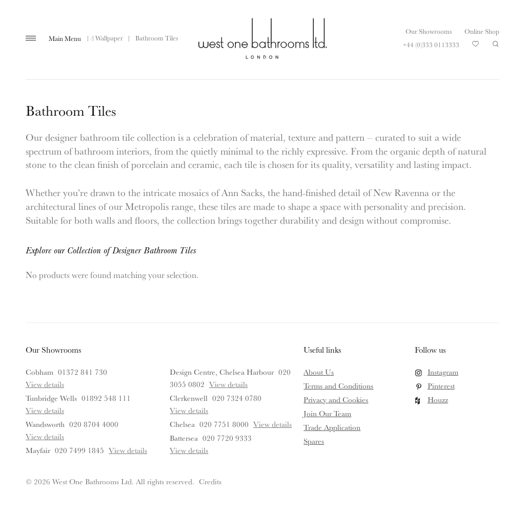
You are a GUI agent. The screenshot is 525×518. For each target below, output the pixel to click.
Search (495, 44)
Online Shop (482, 31)
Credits (210, 481)
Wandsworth (45, 424)
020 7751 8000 (224, 424)
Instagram (443, 371)
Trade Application (332, 427)
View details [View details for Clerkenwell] (189, 410)
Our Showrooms (429, 31)
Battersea (184, 438)
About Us (319, 371)
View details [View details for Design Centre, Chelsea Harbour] (228, 384)
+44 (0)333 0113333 (431, 44)
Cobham (39, 371)
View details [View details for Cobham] (45, 384)
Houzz (438, 399)
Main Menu (65, 38)
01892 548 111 (106, 398)
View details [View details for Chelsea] (272, 424)
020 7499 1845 (79, 450)
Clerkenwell (189, 398)
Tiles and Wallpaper (96, 37)
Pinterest (441, 385)
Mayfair (38, 450)
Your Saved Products (475, 46)
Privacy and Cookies (336, 399)
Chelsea (182, 424)
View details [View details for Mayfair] (128, 450)
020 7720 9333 (227, 438)
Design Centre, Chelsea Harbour (222, 371)
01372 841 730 (82, 371)
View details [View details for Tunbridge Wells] (45, 410)
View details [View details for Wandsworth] (45, 436)
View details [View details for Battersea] (189, 450)
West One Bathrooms (262, 38)
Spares (314, 441)
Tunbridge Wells (51, 398)
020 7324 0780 (236, 398)
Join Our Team (327, 413)
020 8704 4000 (93, 424)
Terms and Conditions (338, 385)
